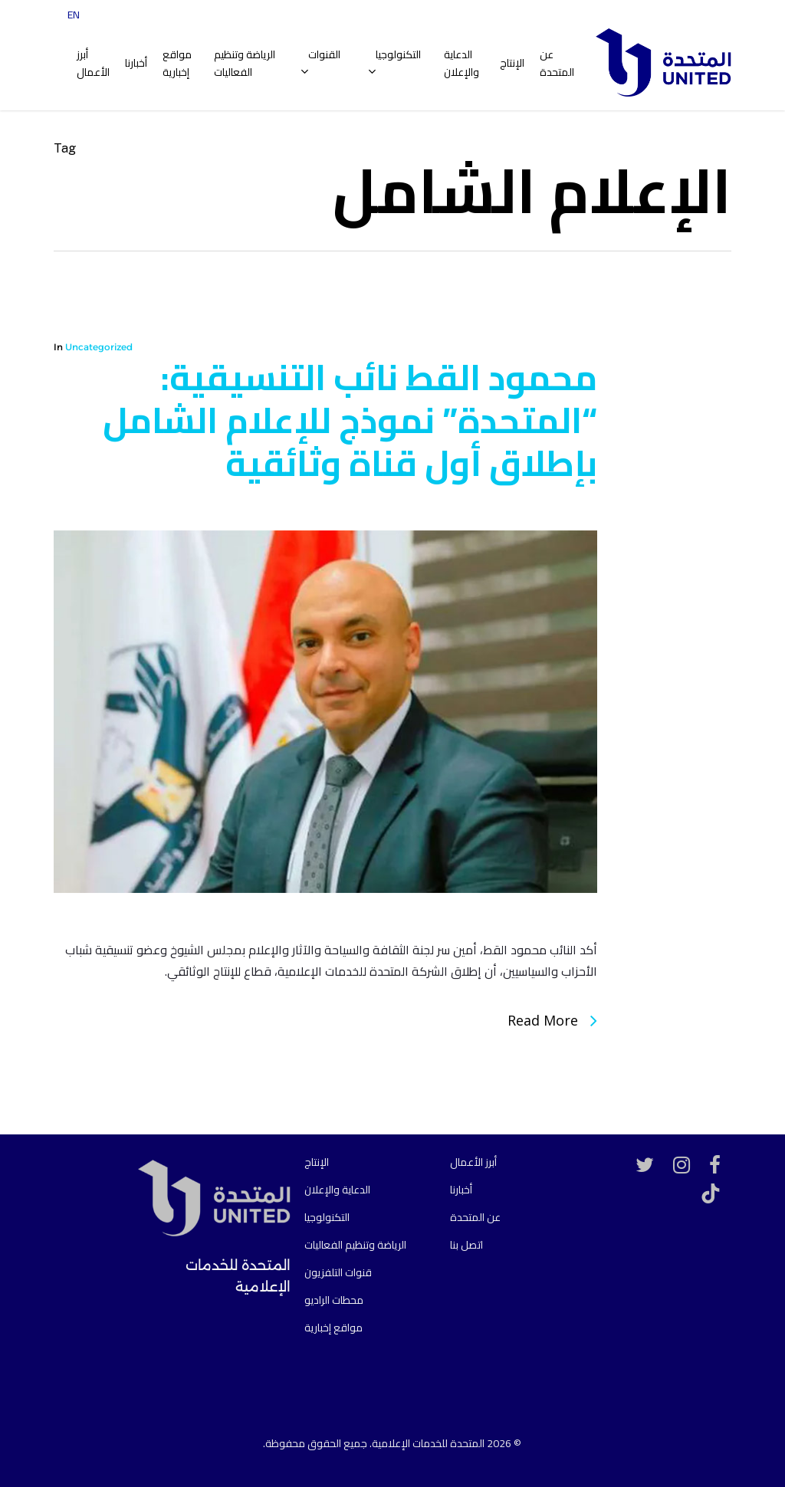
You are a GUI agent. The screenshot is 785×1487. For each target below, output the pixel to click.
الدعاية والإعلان (337, 1190)
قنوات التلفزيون (338, 1272)
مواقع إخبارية (333, 1328)
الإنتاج (316, 1162)
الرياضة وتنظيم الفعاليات (355, 1245)
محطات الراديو (333, 1300)
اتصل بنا (466, 1245)
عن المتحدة (475, 1217)
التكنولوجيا (327, 1217)
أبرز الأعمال (473, 1162)
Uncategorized (99, 347)
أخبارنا (461, 1190)
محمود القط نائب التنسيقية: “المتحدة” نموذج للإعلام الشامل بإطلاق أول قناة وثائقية (350, 420)
